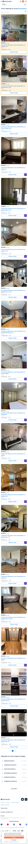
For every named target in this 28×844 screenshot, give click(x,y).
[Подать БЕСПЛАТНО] (23, 1)
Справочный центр (14, 821)
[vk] (14, 824)
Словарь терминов (15, 802)
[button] (14, 27)
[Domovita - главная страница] (6, 1)
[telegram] (26, 824)
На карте (14, 792)
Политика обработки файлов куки (19, 839)
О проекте (3, 802)
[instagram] (8, 824)
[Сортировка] (25, 11)
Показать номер (14, 52)
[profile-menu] (26, 1)
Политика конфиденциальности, (6, 839)
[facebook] (1, 824)
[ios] (22, 799)
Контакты (3, 815)
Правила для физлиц (5, 804)
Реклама (8, 802)
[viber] (25, 174)
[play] (26, 799)
